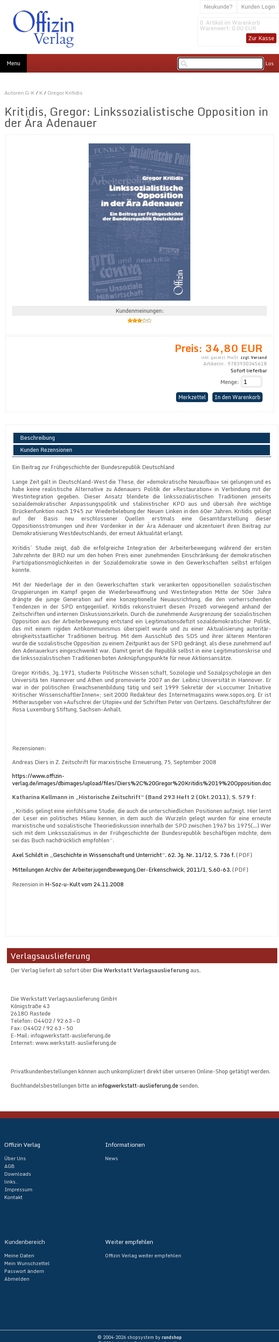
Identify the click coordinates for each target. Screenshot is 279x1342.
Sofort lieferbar (249, 370)
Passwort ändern (24, 1271)
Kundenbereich (24, 1242)
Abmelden (16, 1279)
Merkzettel (192, 397)
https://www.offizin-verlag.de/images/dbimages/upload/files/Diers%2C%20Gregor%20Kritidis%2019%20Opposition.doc (141, 779)
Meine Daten (19, 1256)
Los (270, 63)
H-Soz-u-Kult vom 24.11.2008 (84, 884)
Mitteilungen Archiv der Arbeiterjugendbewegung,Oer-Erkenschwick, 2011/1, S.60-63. (121, 869)
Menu (13, 63)
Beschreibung (37, 438)
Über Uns (15, 1158)
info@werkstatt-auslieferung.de (138, 1085)
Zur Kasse (261, 38)
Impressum (18, 1189)
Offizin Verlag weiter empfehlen (143, 1256)
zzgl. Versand (254, 357)
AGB (9, 1166)
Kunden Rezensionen (46, 450)
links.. (11, 1182)
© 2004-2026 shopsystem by (139, 1337)
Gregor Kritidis (65, 93)
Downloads (17, 1174)
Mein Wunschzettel (27, 1263)
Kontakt (13, 1197)
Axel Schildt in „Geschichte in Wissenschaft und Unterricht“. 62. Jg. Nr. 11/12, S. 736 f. (123, 855)
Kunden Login (258, 6)
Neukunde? (218, 6)
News (111, 1158)
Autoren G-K (19, 93)
